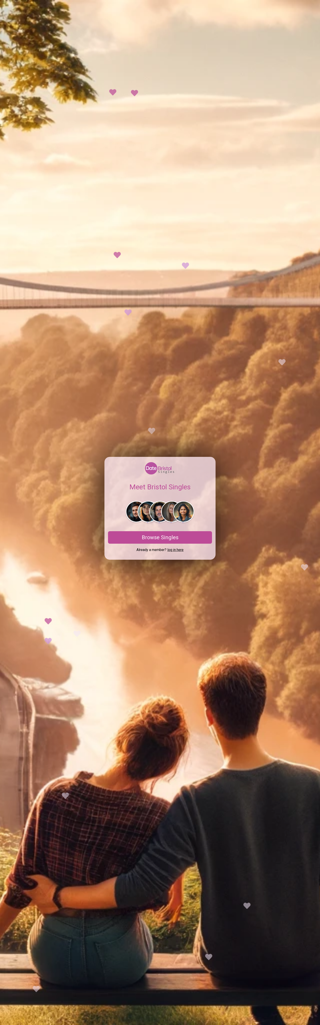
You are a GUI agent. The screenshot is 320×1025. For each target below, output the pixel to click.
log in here (175, 550)
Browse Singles (160, 537)
